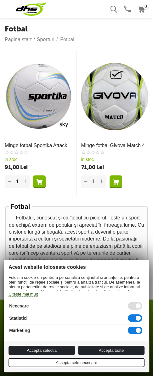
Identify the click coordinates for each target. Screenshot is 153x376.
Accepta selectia (42, 350)
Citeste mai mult (23, 294)
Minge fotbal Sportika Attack (36, 145)
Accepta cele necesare (76, 362)
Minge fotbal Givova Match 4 (113, 145)
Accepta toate (111, 350)
